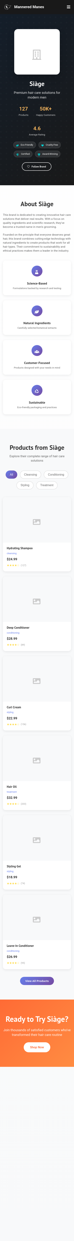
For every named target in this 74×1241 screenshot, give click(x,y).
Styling (25, 485)
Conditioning (56, 474)
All (11, 474)
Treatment (46, 485)
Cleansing (30, 474)
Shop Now (37, 1047)
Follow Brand (36, 166)
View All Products (37, 980)
